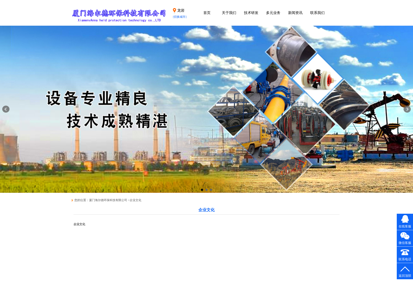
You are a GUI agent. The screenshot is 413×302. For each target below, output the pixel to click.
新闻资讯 (295, 13)
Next (407, 109)
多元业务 (273, 13)
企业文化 (135, 200)
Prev (5, 109)
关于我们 (229, 13)
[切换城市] (180, 16)
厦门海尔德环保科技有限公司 (108, 200)
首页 (207, 13)
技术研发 (251, 13)
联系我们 (317, 13)
